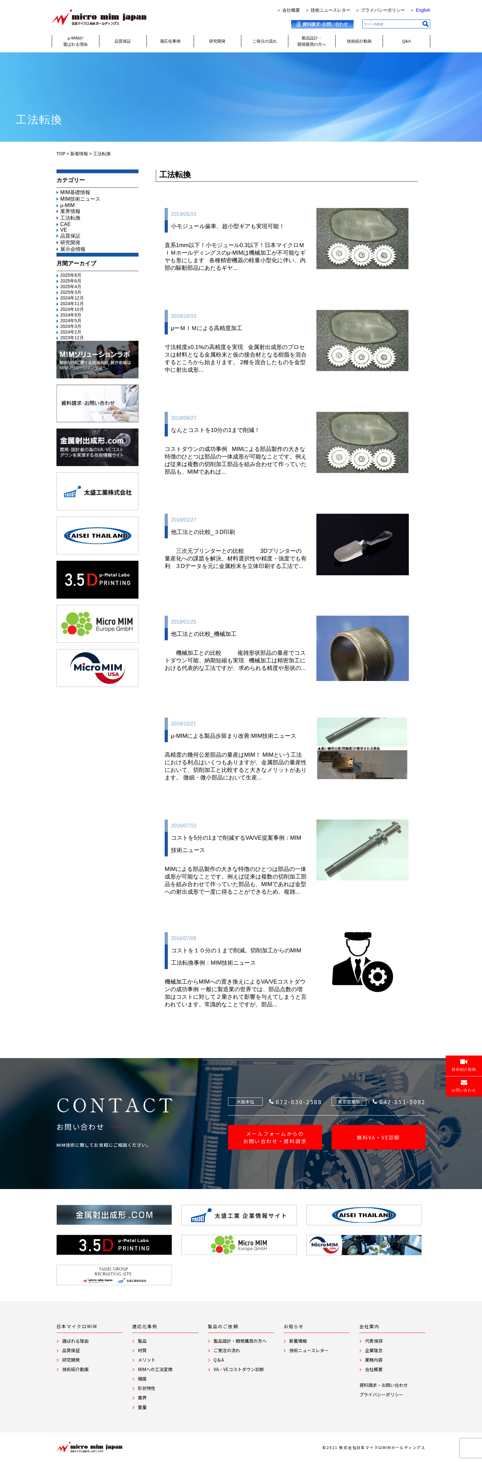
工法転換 (70, 218)
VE (63, 230)
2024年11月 (72, 303)
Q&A (406, 41)
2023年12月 (72, 337)
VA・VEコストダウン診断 (236, 1369)
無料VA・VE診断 (378, 1137)
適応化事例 (170, 41)
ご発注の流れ (264, 41)
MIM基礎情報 (75, 192)
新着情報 (79, 153)
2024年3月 (70, 326)
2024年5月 (70, 320)
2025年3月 (70, 292)
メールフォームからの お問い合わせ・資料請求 (275, 1137)
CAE (65, 224)
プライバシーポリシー (381, 1394)
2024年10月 (72, 309)
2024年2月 (70, 331)
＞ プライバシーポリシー (380, 10)
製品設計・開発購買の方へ (311, 41)
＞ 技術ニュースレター (327, 10)
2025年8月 (70, 275)
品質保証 (123, 41)
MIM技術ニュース (80, 199)
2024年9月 (70, 314)
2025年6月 (70, 280)
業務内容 (371, 1360)
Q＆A (216, 1360)
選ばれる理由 (72, 1341)
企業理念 (371, 1350)
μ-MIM (67, 205)
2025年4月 (70, 286)
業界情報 (70, 211)
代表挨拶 (371, 1341)
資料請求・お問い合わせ (383, 1385)
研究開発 (217, 41)
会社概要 (371, 1369)
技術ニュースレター (306, 1350)
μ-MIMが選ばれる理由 (75, 41)
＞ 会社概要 (288, 10)
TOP (60, 153)
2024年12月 (72, 297)
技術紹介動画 (359, 41)
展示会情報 (72, 249)
